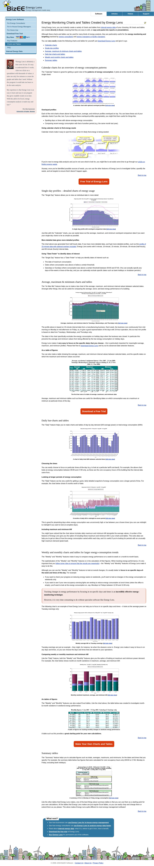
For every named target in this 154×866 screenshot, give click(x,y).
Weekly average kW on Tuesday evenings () (94, 643)
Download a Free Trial (94, 411)
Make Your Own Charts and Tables (94, 744)
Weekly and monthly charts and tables (59, 57)
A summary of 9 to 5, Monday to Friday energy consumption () (94, 798)
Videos (130, 14)
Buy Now (10, 37)
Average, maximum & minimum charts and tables (63, 51)
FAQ (9, 47)
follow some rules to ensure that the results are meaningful (77, 563)
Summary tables (51, 60)
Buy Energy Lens (56, 835)
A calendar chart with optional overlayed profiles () (94, 105)
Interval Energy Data (14, 51)
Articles (114, 14)
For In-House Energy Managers (19, 27)
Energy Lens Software (15, 19)
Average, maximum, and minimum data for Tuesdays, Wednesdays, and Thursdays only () (94, 323)
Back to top (142, 175)
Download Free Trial (15, 34)
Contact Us (79, 863)
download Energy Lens (106, 41)
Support (146, 14)
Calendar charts (51, 45)
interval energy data (108, 27)
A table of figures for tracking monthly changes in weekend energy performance (94, 729)
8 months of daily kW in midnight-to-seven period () (94, 518)
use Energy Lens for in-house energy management (88, 822)
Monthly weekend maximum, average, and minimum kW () (94, 695)
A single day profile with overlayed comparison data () (94, 229)
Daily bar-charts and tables (55, 54)
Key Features (12, 41)
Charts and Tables (14, 44)
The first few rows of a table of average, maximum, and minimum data (94, 394)
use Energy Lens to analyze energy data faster (92, 826)
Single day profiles (52, 48)
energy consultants (66, 37)
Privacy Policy (98, 863)
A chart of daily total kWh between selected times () (94, 459)
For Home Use (12, 30)
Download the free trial (58, 832)
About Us (87, 863)
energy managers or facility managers (91, 37)
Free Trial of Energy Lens (94, 181)
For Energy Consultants (16, 23)
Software (98, 14)
